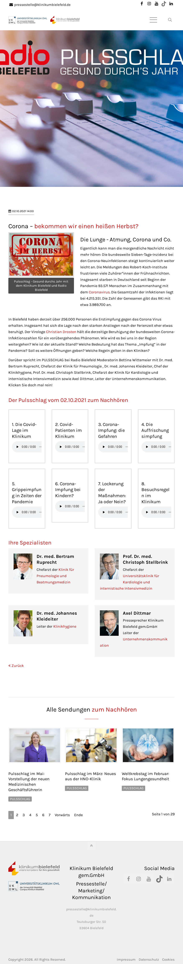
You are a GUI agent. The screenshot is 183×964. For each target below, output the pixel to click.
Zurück (17, 665)
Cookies (168, 959)
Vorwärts (62, 815)
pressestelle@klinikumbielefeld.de (40, 5)
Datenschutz (149, 959)
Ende (78, 815)
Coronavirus (99, 292)
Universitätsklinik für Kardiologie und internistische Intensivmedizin (129, 582)
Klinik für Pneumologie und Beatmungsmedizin (55, 575)
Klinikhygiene (64, 626)
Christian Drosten (61, 331)
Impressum (126, 959)
